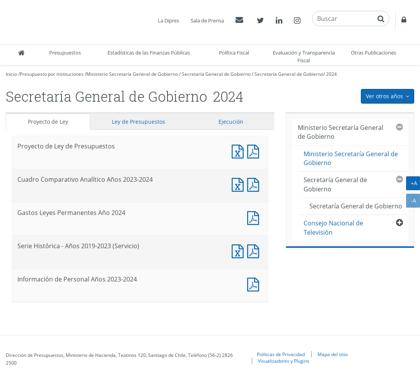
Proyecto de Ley (48, 121)
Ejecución (231, 121)
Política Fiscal (234, 52)
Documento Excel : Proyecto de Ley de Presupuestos (239, 150)
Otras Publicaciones (373, 52)
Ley (138, 121)
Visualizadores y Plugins (283, 361)
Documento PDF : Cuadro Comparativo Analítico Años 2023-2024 (255, 184)
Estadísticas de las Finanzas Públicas (149, 52)
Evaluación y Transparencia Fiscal (304, 56)
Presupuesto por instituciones (52, 74)
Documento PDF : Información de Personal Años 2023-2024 (255, 283)
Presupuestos (65, 52)
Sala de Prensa (207, 20)
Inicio (11, 74)
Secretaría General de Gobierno (216, 74)
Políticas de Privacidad (281, 354)
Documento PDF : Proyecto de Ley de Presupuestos (255, 150)
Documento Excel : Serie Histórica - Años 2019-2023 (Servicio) (239, 250)
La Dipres (168, 20)
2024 (331, 74)
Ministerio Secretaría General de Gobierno (132, 74)
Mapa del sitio (333, 354)
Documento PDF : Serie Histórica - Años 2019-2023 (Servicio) (255, 250)
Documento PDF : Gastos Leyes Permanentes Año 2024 (255, 217)
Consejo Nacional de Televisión (333, 227)
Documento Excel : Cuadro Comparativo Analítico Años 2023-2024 (239, 184)
